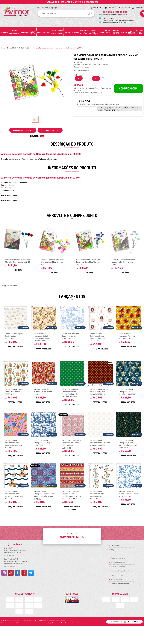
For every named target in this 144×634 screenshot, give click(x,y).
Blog (112, 550)
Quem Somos (115, 554)
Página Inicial (115, 545)
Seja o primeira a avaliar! (81, 70)
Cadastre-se (139, 8)
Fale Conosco (125, 8)
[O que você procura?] (90, 13)
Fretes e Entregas (117, 575)
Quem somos (111, 8)
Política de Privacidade (118, 562)
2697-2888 (9, 555)
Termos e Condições (118, 567)
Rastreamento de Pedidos (120, 584)
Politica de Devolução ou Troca (121, 571)
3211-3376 (9, 566)
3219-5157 (108, 18)
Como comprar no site (118, 558)
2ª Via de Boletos (116, 579)
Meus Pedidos (97, 8)
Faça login (53, 8)
